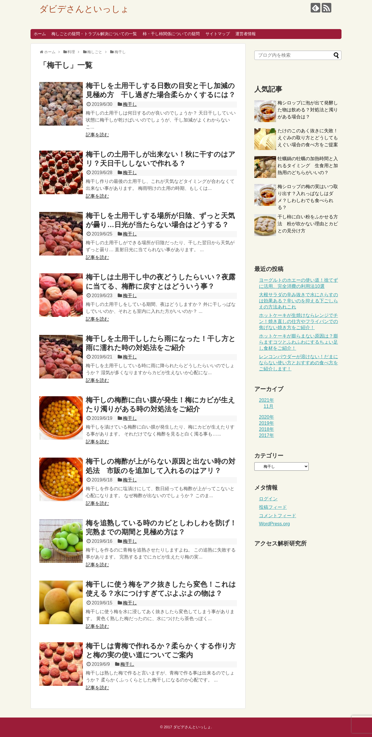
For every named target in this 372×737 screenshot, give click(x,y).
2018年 (266, 429)
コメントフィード (277, 515)
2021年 (266, 400)
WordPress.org (274, 523)
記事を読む (97, 134)
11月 (268, 406)
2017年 (266, 435)
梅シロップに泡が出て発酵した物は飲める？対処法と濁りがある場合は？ (308, 109)
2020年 (266, 417)
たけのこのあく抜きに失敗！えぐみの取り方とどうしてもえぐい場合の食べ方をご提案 (308, 137)
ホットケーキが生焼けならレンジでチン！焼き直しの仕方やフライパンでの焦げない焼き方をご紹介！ (298, 321)
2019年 (266, 423)
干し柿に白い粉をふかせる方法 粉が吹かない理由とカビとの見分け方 (308, 223)
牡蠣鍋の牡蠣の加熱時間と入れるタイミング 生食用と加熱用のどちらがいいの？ (308, 165)
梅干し (130, 104)
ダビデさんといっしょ (84, 9)
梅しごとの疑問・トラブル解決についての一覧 (94, 33)
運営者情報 (245, 33)
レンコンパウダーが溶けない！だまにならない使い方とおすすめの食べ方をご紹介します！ (298, 362)
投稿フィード (273, 507)
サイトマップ (217, 33)
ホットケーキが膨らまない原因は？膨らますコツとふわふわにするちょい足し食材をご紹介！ (298, 342)
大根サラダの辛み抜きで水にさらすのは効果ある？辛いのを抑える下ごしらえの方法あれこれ (298, 300)
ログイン (268, 498)
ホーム (40, 33)
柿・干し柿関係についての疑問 (171, 33)
